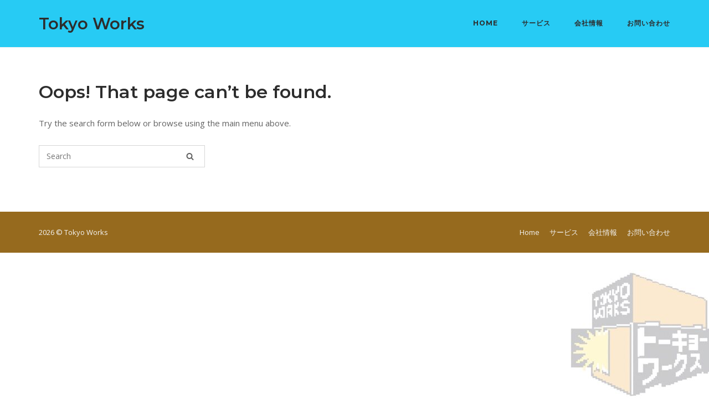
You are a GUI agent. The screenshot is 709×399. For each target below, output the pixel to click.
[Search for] (122, 156)
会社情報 (588, 23)
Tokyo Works (92, 23)
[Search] (190, 156)
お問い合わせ (648, 23)
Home (485, 23)
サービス (536, 23)
